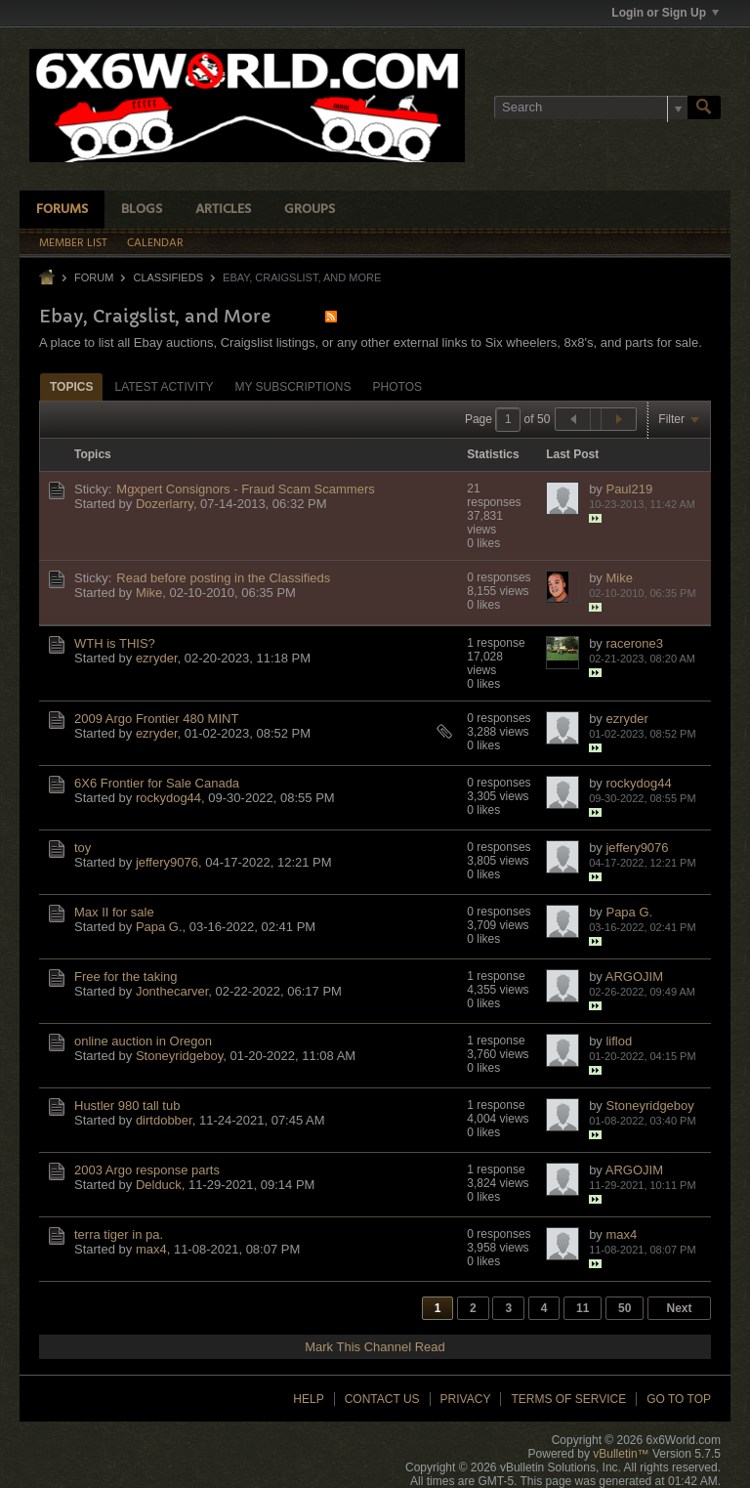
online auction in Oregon (143, 1041)
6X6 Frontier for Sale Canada (156, 783)
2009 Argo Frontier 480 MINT (156, 718)
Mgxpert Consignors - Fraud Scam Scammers (245, 489)
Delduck (159, 1184)
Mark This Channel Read (375, 1346)
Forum (93, 277)
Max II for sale (114, 912)
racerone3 (634, 643)
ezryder (157, 658)
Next (678, 1308)
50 (624, 1308)
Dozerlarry (164, 503)
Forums (62, 209)
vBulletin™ (620, 1454)
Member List (73, 243)
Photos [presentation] (397, 387)
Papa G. (159, 926)
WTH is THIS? (114, 643)
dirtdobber (164, 1120)
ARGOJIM (634, 976)
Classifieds (168, 277)
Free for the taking (126, 976)
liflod (618, 1041)
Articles (223, 209)
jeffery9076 (167, 862)
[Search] (591, 107)
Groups (309, 209)
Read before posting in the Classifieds (223, 578)
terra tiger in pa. (118, 1234)
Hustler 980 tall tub (127, 1105)
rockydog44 (168, 797)
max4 (151, 1249)
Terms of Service (568, 1399)
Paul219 (628, 489)
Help (308, 1399)
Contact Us (382, 1399)
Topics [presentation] (71, 387)
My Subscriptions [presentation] (292, 387)
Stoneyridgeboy (179, 1055)
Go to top (678, 1399)
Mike (149, 592)
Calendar (155, 243)
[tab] (71, 386)
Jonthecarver (172, 991)
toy (82, 847)
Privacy (465, 1399)
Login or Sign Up (665, 13)
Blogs (141, 209)
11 (582, 1308)
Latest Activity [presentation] (163, 387)
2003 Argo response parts (147, 1170)
